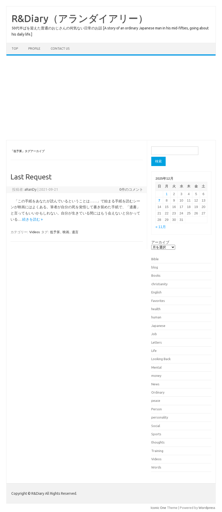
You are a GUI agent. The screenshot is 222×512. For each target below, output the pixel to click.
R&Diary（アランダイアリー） (80, 18)
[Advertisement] (111, 98)
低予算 (55, 232)
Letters (156, 342)
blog (154, 267)
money (156, 375)
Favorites (158, 300)
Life (154, 350)
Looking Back (161, 359)
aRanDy (30, 189)
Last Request (31, 177)
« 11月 (160, 227)
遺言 (75, 232)
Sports (156, 434)
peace (155, 400)
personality (159, 417)
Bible (155, 259)
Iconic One (158, 507)
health (156, 309)
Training (157, 451)
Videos (34, 232)
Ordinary (157, 392)
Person (156, 409)
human (156, 317)
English (156, 292)
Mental (156, 367)
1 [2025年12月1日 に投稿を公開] (166, 194)
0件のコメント (131, 189)
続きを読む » (32, 219)
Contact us (60, 48)
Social (155, 426)
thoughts (158, 442)
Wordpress (207, 507)
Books (156, 275)
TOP (15, 48)
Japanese (158, 325)
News (155, 384)
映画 (66, 232)
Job (154, 334)
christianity (159, 284)
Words (156, 467)
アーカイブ (160, 242)
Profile (34, 48)
